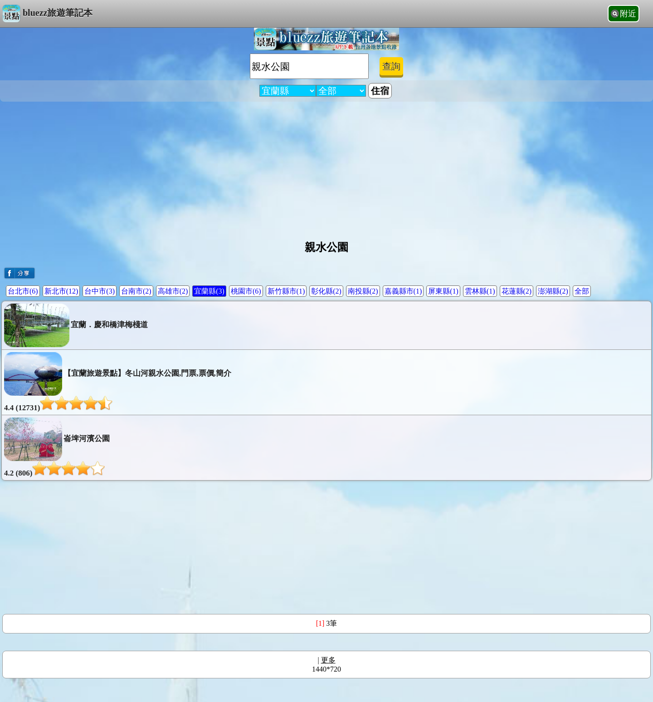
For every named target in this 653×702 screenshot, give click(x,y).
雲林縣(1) (480, 291)
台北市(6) (23, 291)
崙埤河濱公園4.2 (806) (57, 447)
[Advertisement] (326, 167)
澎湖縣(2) (553, 291)
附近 (628, 13)
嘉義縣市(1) (403, 291)
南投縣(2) (363, 291)
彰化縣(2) (326, 291)
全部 (582, 291)
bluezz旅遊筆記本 (47, 14)
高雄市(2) (173, 291)
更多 (328, 660)
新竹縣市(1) (286, 291)
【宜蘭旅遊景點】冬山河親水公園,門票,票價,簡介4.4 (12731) (117, 382)
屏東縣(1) (443, 291)
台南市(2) (136, 291)
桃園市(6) (246, 291)
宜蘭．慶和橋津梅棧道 (76, 325)
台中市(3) (99, 291)
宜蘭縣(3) (209, 291)
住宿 (380, 91)
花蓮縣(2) (517, 291)
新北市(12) (61, 291)
